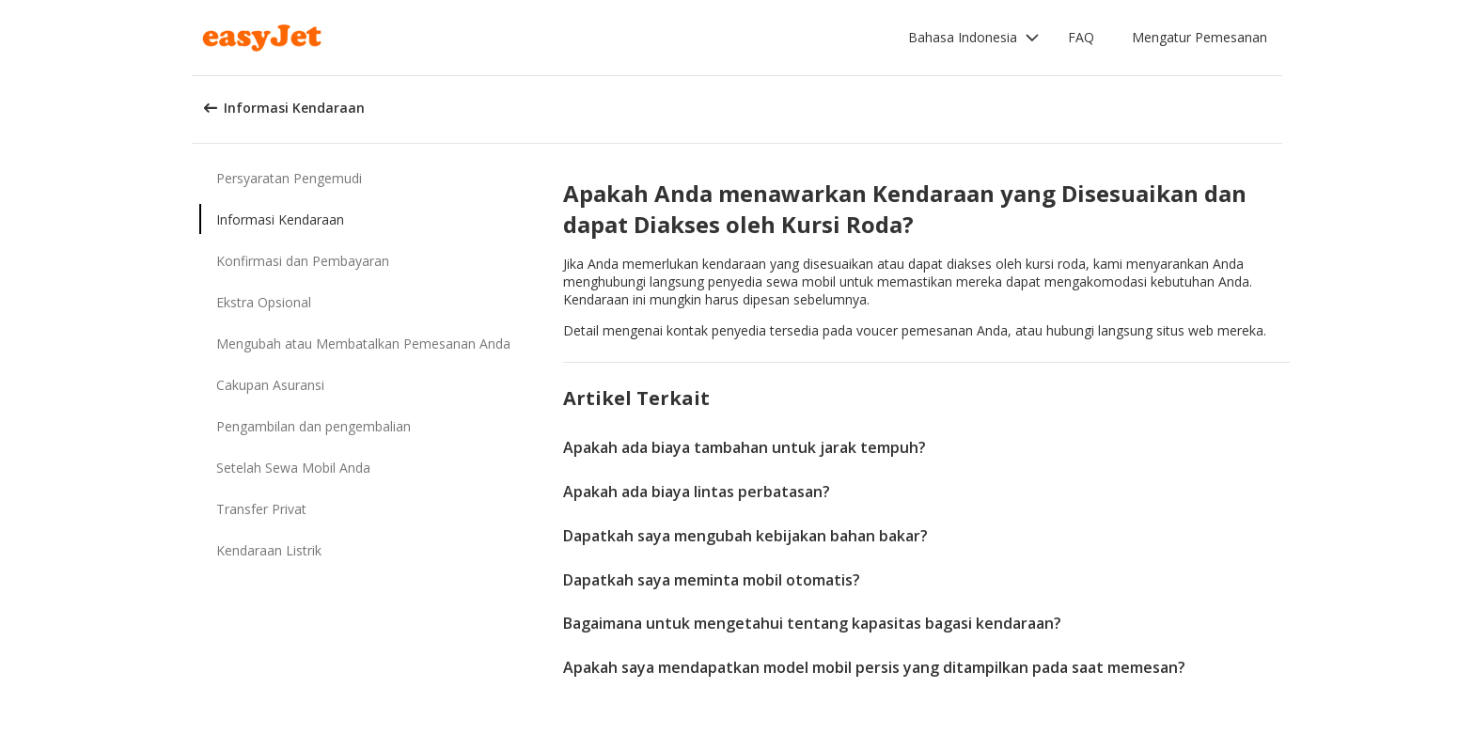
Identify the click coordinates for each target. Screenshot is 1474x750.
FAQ (1081, 37)
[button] (974, 37)
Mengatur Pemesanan (1199, 37)
